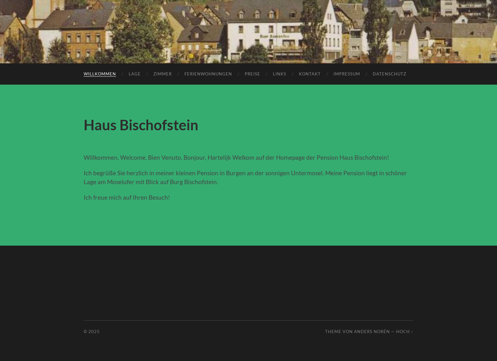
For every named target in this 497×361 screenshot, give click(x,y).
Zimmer (162, 73)
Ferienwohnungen (208, 73)
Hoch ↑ (404, 331)
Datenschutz (389, 73)
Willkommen (100, 73)
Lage (135, 73)
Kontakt (310, 73)
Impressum (346, 73)
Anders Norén (372, 331)
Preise (252, 73)
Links (279, 73)
